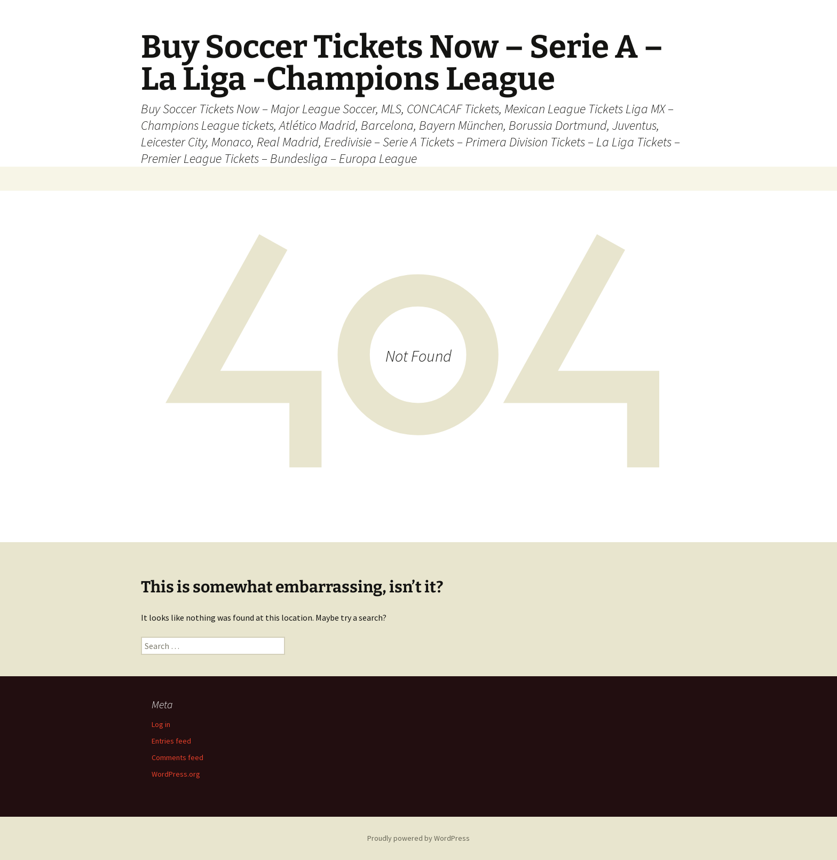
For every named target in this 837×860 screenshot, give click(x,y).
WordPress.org (176, 774)
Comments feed (177, 757)
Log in (161, 724)
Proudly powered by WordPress (418, 838)
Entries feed (171, 741)
